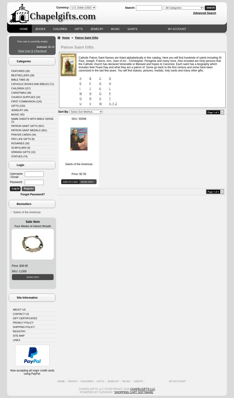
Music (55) (17, 114)
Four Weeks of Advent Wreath (32, 226)
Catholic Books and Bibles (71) (32, 84)
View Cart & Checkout (32, 51)
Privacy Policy (23, 322)
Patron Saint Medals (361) (29, 130)
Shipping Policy (24, 327)
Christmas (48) (21, 92)
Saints (132, 29)
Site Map (18, 335)
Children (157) (21, 88)
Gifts (79, 29)
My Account (177, 29)
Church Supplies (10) (25, 97)
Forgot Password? (33, 194)
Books (40, 29)
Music (115, 29)
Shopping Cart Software (133, 392)
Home (24, 29)
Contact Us (21, 314)
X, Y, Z (113, 103)
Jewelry (96, 29)
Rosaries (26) (20, 143)
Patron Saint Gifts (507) (27, 126)
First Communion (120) (26, 101)
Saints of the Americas (27, 212)
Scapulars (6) (20, 147)
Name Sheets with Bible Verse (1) (32, 120)
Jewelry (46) (19, 110)
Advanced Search (204, 13)
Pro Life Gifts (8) (23, 139)
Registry (19, 331)
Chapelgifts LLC (142, 389)
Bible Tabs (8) (20, 79)
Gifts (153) (18, 105)
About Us (19, 309)
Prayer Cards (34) (23, 134)
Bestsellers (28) (22, 75)
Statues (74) (19, 156)
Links (16, 340)
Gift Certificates (25, 318)
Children (60, 29)
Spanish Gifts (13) (23, 152)
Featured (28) (20, 71)
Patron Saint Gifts (86, 37)
